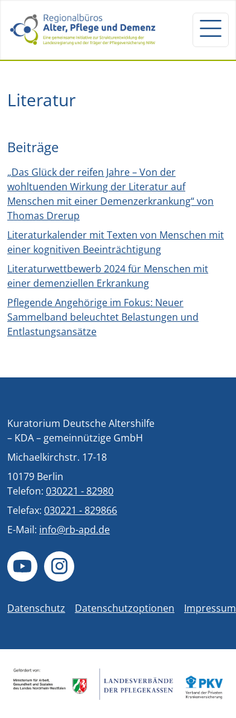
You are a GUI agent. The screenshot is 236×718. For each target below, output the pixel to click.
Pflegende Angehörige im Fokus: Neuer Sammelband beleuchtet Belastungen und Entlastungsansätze (103, 317)
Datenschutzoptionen (124, 608)
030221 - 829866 (80, 510)
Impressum (210, 608)
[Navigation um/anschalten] (211, 29)
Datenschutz (36, 608)
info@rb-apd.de (74, 529)
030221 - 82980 (79, 491)
